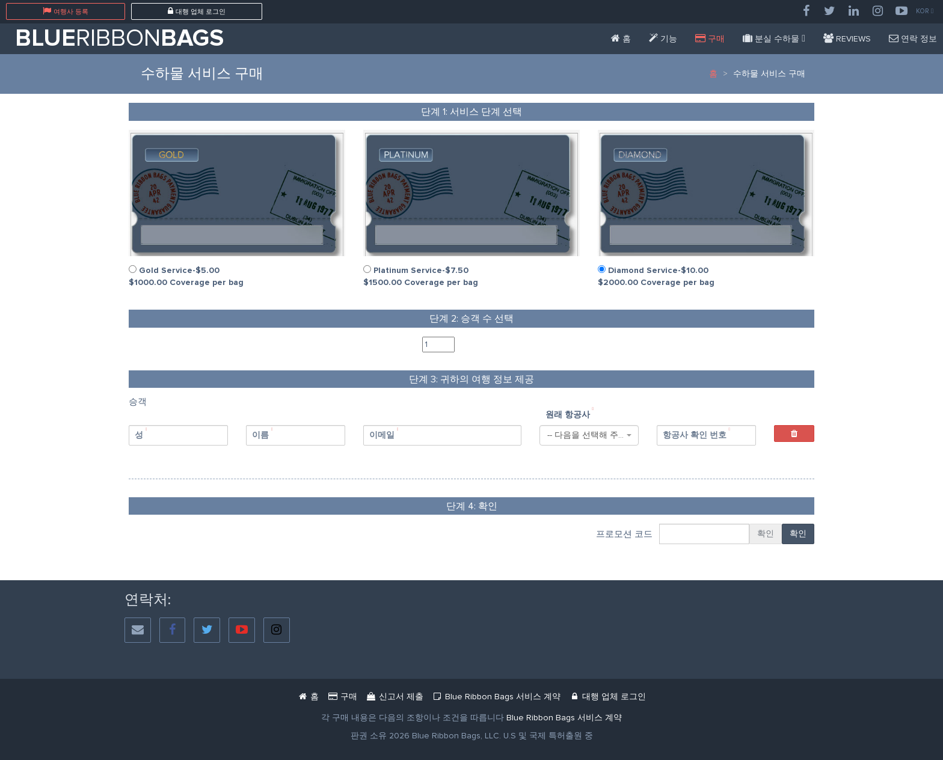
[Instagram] (878, 11)
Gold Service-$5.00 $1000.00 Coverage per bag (186, 276)
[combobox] (589, 435)
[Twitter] (830, 11)
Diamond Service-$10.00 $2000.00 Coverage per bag (656, 276)
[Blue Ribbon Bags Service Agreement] (564, 717)
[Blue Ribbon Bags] (621, 38)
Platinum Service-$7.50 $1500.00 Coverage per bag (420, 276)
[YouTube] (901, 11)
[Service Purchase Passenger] (710, 38)
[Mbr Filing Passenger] (394, 696)
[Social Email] (137, 630)
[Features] (663, 38)
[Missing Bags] (774, 38)
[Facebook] (806, 11)
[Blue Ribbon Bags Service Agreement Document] (496, 696)
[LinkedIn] (854, 11)
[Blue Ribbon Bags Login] (607, 696)
